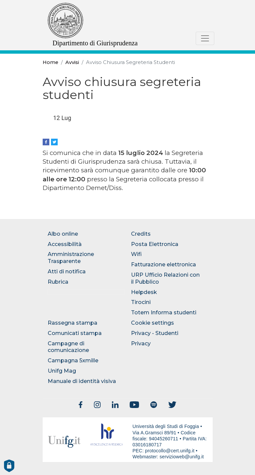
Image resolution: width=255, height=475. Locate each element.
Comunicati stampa (75, 333)
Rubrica (58, 282)
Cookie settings (152, 323)
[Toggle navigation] (205, 38)
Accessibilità (65, 244)
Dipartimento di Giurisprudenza (95, 43)
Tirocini (141, 302)
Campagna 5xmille (73, 360)
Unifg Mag (62, 371)
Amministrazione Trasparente (71, 257)
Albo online (63, 234)
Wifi (136, 254)
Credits (141, 234)
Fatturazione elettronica (163, 264)
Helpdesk (144, 292)
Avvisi (72, 62)
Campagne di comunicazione (68, 347)
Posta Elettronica (154, 244)
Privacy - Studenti (154, 333)
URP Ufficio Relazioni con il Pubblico (165, 278)
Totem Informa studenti (163, 312)
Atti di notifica (67, 271)
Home (50, 62)
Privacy (141, 343)
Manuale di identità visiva (82, 381)
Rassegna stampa (72, 323)
